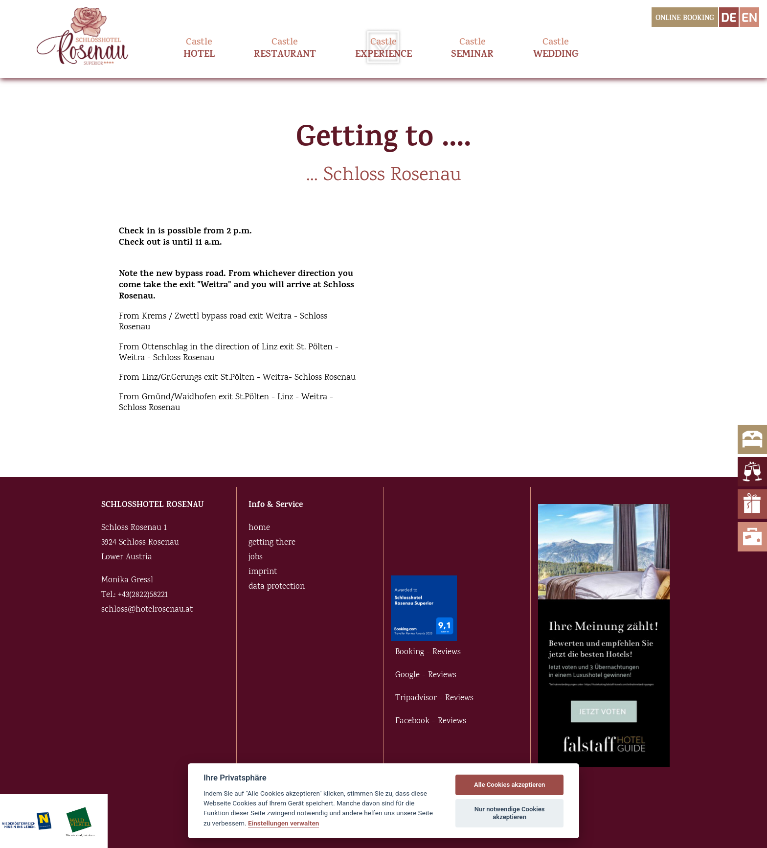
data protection (276, 587)
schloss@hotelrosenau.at (147, 610)
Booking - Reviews (428, 652)
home (259, 528)
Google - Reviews (425, 675)
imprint (262, 572)
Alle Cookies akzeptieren (509, 784)
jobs (255, 557)
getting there (271, 543)
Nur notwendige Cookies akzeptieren (509, 813)
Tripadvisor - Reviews (434, 698)
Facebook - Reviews (430, 721)
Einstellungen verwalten (283, 823)
